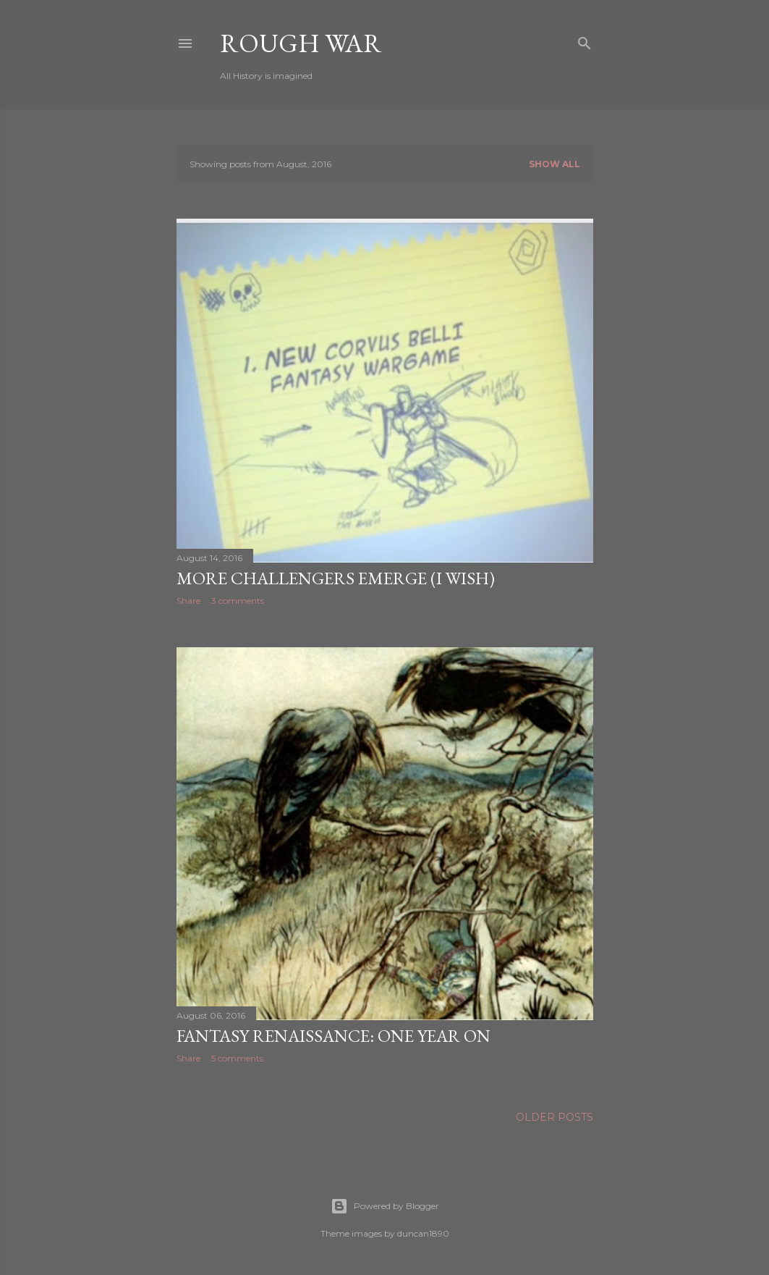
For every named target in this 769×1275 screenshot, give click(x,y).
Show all (554, 164)
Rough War (301, 43)
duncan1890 (423, 1233)
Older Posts (554, 1117)
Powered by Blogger (385, 1206)
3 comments (237, 600)
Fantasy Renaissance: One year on (333, 1035)
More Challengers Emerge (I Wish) (336, 578)
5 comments (237, 1058)
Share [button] (188, 600)
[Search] (584, 40)
